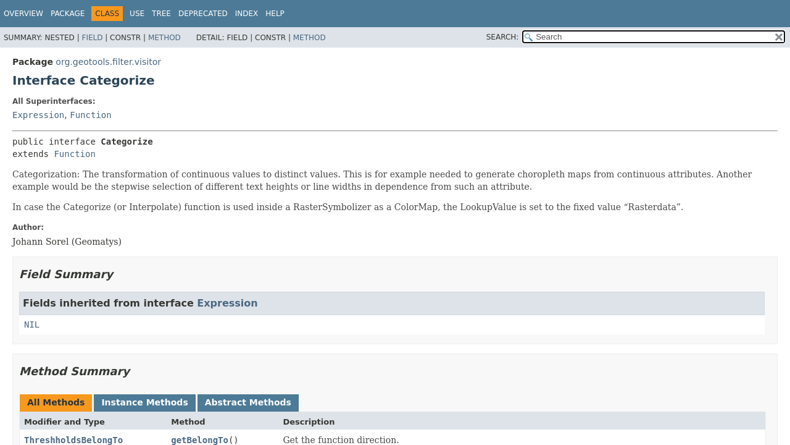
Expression (38, 115)
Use (137, 13)
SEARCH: (502, 37)
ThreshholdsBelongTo (73, 440)
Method (164, 37)
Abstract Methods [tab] (248, 402)
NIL (32, 324)
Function (90, 115)
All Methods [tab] (56, 402)
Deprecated (203, 13)
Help (275, 13)
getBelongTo (199, 440)
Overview (23, 13)
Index (247, 13)
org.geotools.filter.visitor (108, 62)
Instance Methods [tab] (144, 402)
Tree (161, 13)
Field (91, 37)
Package (68, 13)
